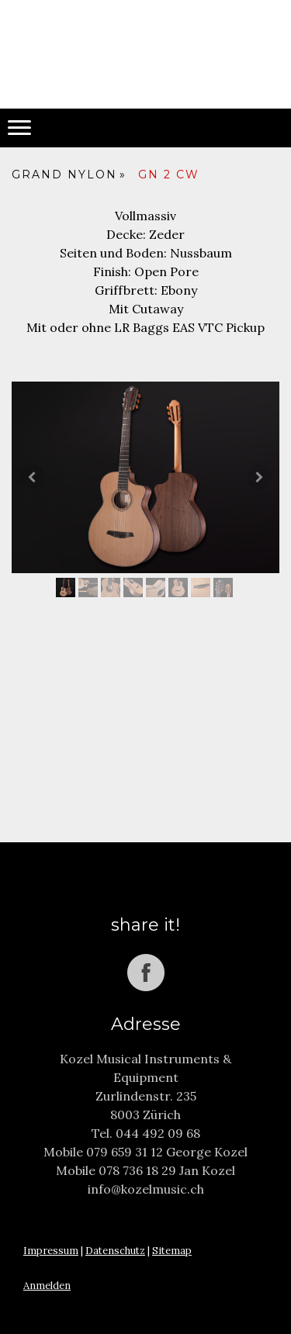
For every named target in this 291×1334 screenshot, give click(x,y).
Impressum (50, 1250)
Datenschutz (115, 1250)
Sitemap (172, 1250)
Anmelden (47, 1285)
